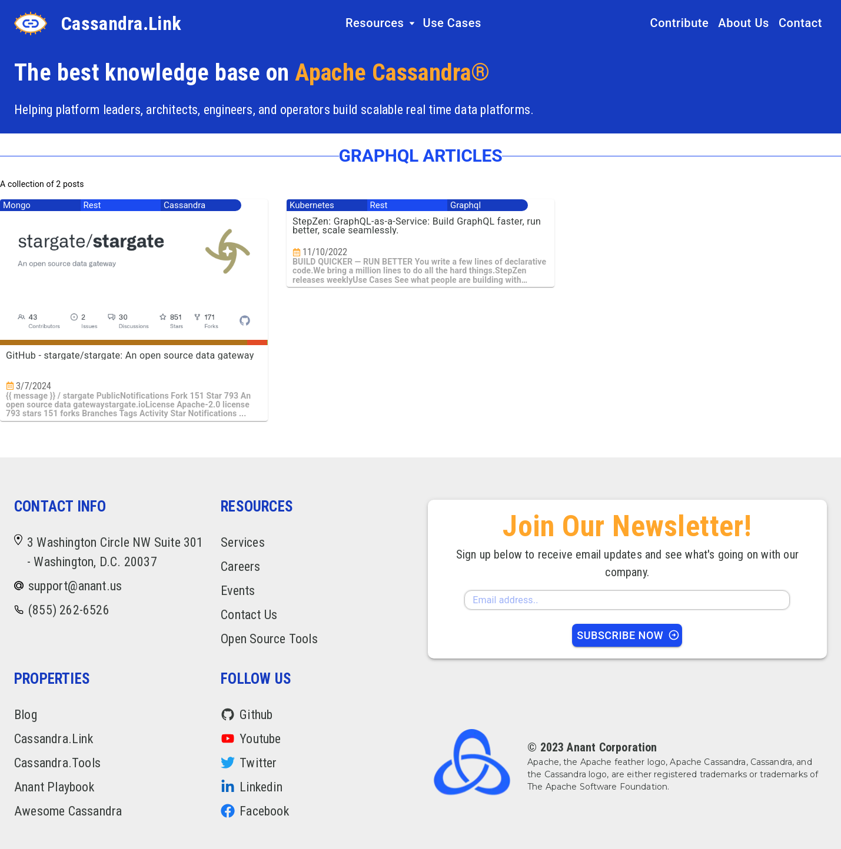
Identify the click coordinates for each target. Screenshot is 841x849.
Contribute (679, 23)
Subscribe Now (628, 635)
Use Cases (452, 23)
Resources (380, 23)
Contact (800, 23)
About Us (743, 23)
